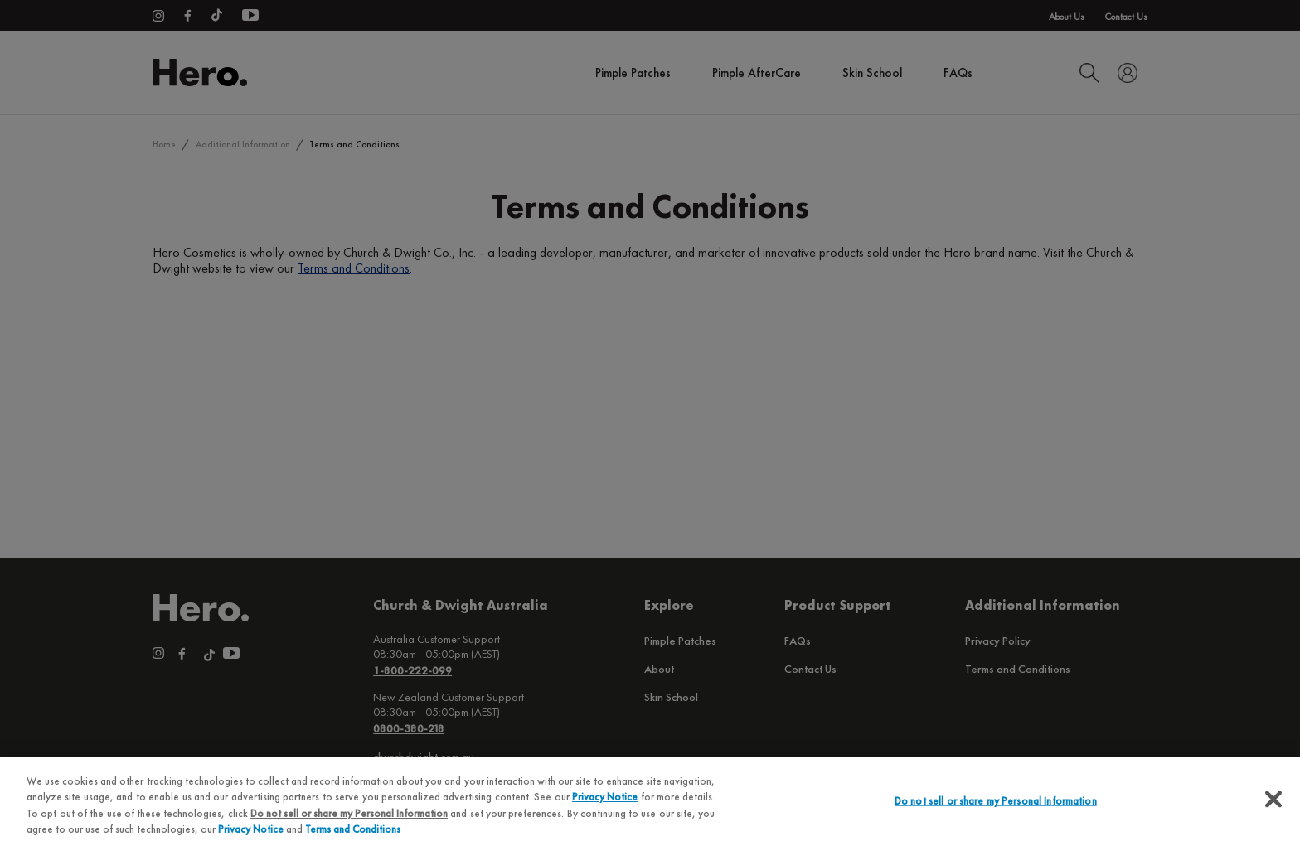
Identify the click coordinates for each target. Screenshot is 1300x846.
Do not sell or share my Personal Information (349, 813)
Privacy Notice (605, 797)
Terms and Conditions (352, 829)
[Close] (1273, 799)
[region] (650, 801)
